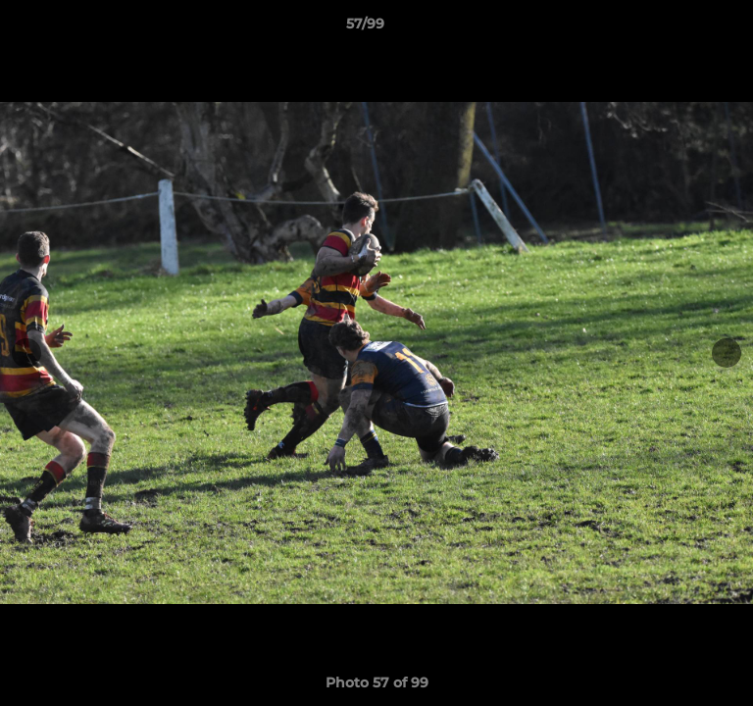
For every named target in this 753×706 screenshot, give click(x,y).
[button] (682, 28)
